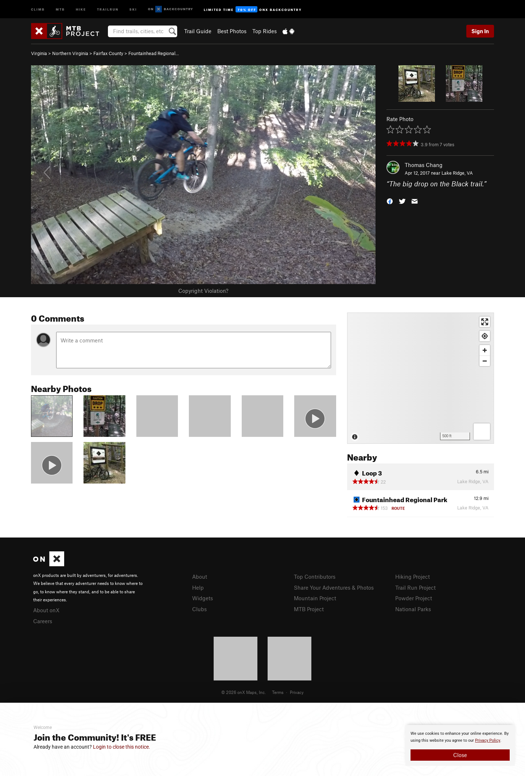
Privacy (297, 692)
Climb (38, 9)
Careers (42, 621)
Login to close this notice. (121, 747)
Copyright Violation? (203, 290)
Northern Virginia (70, 53)
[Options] (482, 431)
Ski (133, 9)
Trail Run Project (415, 587)
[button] (389, 201)
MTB (60, 9)
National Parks (413, 609)
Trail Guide (197, 31)
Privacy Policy (487, 740)
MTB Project (309, 609)
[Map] (420, 378)
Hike (81, 9)
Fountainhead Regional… (153, 53)
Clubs (199, 609)
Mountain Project (315, 598)
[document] (460, 745)
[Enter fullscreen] (484, 322)
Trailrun (107, 9)
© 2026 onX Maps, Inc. (243, 692)
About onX (46, 610)
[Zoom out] (484, 361)
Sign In (480, 31)
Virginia (39, 53)
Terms (278, 692)
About (199, 576)
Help (198, 587)
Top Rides (264, 31)
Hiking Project (412, 576)
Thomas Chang (424, 165)
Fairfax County (108, 53)
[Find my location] (484, 336)
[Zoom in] (484, 350)
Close (460, 755)
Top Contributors (314, 576)
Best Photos (231, 31)
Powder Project (413, 598)
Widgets (202, 598)
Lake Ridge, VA (457, 173)
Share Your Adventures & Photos (334, 587)
